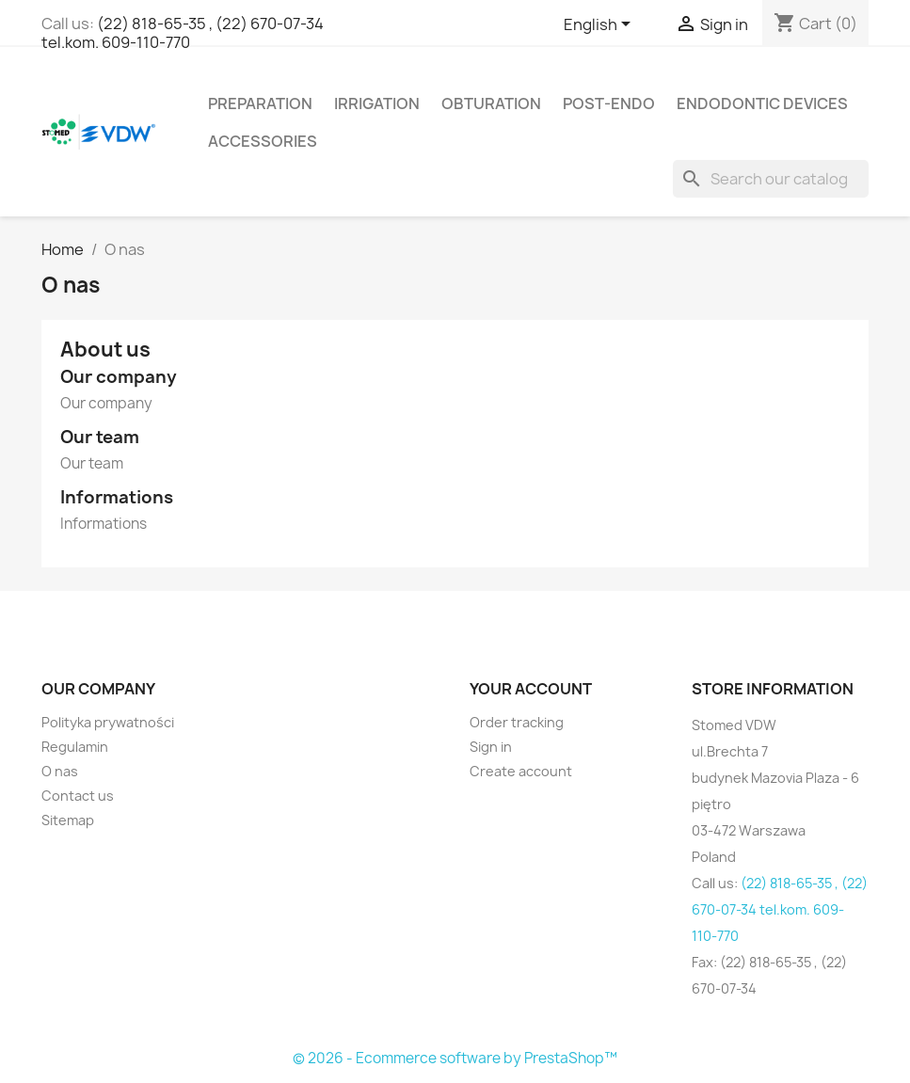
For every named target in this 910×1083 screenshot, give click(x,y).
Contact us (77, 795)
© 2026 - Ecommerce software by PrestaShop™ (455, 1058)
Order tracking (517, 722)
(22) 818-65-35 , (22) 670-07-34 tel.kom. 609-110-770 (182, 33)
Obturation (491, 103)
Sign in (491, 747)
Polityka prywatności (107, 722)
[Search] (771, 179)
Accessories (262, 141)
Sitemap (67, 820)
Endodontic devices (762, 103)
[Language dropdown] (600, 25)
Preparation (260, 103)
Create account (521, 771)
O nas (59, 771)
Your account (531, 688)
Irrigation (377, 103)
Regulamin (74, 747)
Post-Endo (609, 103)
